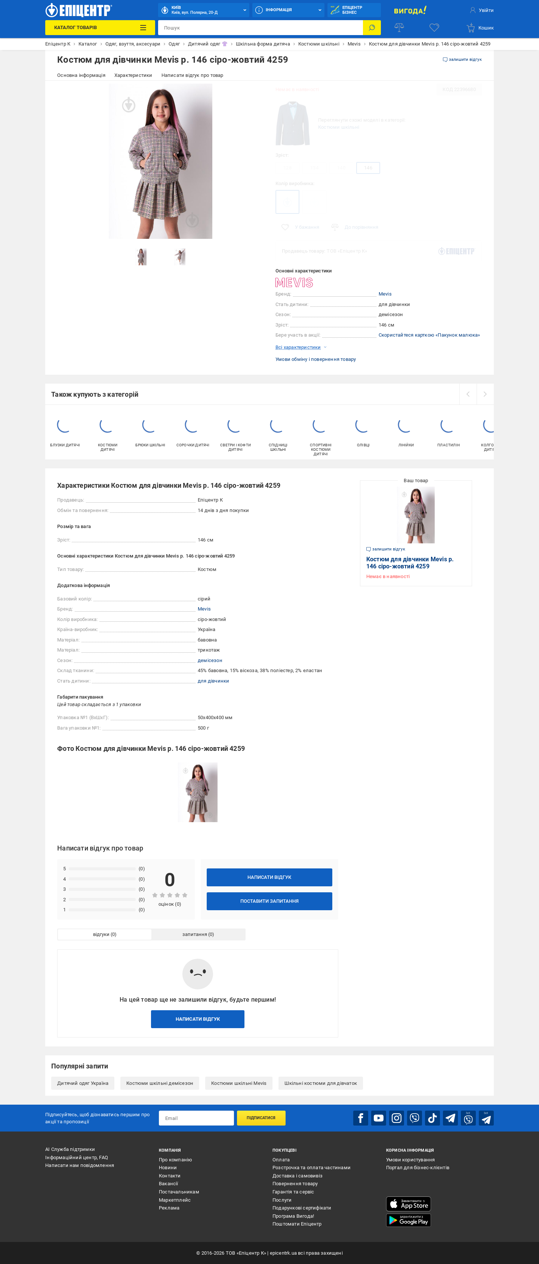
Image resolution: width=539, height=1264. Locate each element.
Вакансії (168, 1183)
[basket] (480, 27)
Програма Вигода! (293, 1216)
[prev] (468, 394)
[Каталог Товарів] (100, 27)
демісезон (210, 660)
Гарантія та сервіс (293, 1192)
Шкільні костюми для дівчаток (320, 1083)
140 (341, 168)
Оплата (281, 1159)
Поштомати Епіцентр (297, 1224)
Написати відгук (269, 877)
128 (287, 168)
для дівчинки (213, 681)
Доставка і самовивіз (297, 1176)
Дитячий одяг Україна (82, 1083)
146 (368, 168)
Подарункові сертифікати (302, 1208)
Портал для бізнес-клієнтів (417, 1167)
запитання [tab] (194, 934)
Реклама (169, 1208)
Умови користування (410, 1159)
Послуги (282, 1200)
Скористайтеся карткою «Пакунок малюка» (429, 335)
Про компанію (175, 1159)
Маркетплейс (175, 1200)
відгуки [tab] (101, 934)
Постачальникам (179, 1192)
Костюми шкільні (338, 127)
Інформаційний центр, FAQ (76, 1157)
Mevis (385, 294)
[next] (485, 394)
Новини (168, 1167)
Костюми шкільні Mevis (239, 1083)
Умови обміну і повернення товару (315, 359)
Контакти (170, 1176)
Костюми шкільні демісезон (159, 1083)
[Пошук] (372, 27)
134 (314, 168)
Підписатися (261, 1117)
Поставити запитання (269, 901)
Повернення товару (295, 1183)
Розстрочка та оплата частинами (311, 1167)
